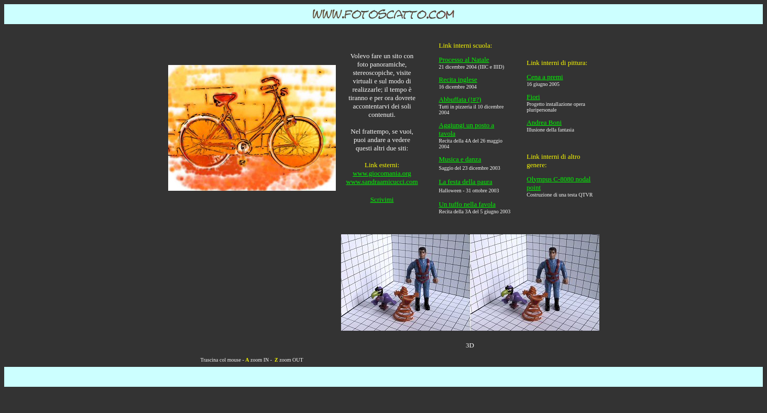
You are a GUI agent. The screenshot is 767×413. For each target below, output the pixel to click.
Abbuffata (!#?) (460, 99)
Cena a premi (545, 77)
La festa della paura (465, 182)
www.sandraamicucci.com (382, 182)
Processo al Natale (464, 59)
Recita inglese (458, 79)
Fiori (533, 97)
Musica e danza (460, 159)
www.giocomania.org (382, 173)
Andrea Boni (544, 122)
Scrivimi (382, 199)
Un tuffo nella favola (467, 204)
